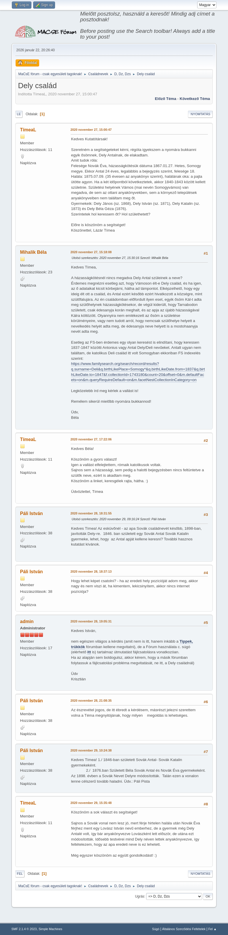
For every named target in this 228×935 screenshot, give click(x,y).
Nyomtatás (200, 114)
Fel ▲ (212, 929)
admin (27, 621)
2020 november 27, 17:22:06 (91, 439)
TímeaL (28, 129)
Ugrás (139, 896)
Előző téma (165, 98)
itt (89, 652)
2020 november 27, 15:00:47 (91, 129)
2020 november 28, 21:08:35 (91, 700)
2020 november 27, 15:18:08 (91, 252)
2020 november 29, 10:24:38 (91, 750)
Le (19, 114)
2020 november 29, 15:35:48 (91, 803)
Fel (20, 873)
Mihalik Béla (33, 252)
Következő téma (195, 98)
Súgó (155, 929)
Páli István (31, 513)
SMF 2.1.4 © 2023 (24, 929)
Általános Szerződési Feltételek (184, 929)
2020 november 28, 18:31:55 (91, 513)
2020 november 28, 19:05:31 (91, 621)
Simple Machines (50, 929)
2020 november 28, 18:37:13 (91, 571)
